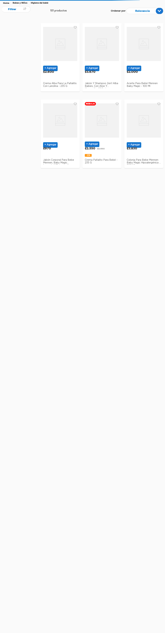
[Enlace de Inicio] (6, 3)
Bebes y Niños (20, 3)
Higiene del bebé (39, 3)
